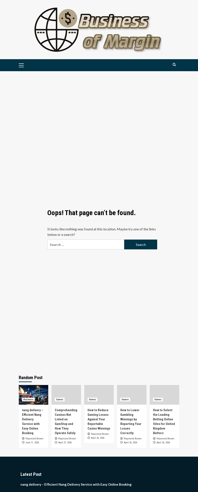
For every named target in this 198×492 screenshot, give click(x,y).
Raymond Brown (34, 438)
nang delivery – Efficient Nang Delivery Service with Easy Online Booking (76, 484)
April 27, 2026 (65, 442)
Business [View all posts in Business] (28, 399)
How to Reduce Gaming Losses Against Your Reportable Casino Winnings (99, 419)
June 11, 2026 (32, 442)
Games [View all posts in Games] (59, 399)
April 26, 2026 (97, 438)
